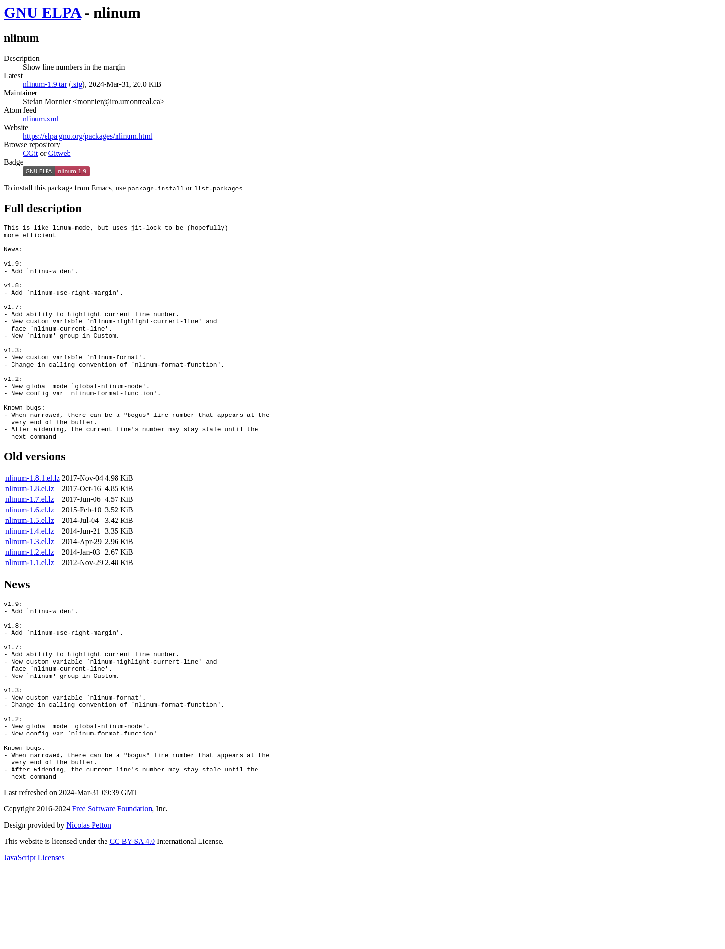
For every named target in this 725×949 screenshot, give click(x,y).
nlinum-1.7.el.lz (29, 542)
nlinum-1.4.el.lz (29, 574)
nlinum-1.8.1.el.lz (32, 521)
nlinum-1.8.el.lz (29, 532)
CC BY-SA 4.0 (132, 920)
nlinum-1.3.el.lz (29, 585)
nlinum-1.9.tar (45, 84)
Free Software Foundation (112, 888)
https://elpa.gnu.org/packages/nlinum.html (87, 136)
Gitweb (59, 153)
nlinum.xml (40, 119)
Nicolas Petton (88, 904)
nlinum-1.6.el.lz (29, 553)
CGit (30, 153)
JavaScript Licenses (34, 937)
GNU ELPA (42, 12)
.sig (76, 84)
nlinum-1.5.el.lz (29, 563)
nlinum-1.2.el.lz (29, 595)
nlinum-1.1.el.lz (29, 606)
